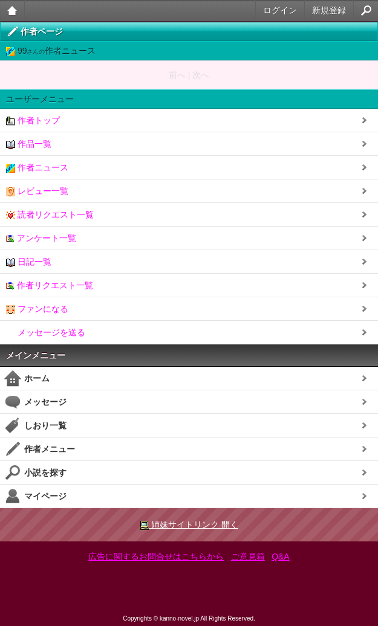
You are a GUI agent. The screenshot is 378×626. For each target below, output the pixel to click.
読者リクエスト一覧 (50, 215)
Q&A (281, 556)
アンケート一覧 (41, 238)
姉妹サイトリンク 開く (189, 525)
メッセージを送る (45, 333)
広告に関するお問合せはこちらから (156, 556)
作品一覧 (28, 144)
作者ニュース (37, 168)
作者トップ (33, 120)
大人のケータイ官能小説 (12, 10)
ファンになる (37, 309)
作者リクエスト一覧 (49, 285)
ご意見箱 (248, 556)
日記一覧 (28, 262)
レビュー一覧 (37, 191)
